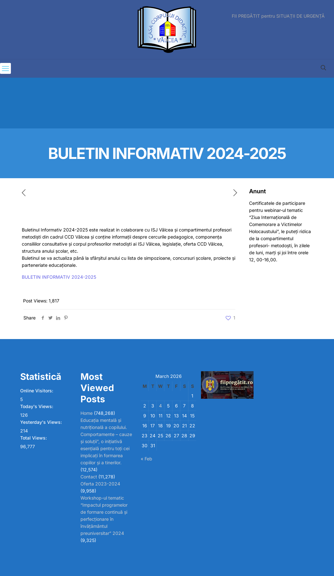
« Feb (146, 458)
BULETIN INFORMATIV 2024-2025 (59, 277)
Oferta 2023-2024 (100, 483)
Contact (88, 476)
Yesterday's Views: (41, 422)
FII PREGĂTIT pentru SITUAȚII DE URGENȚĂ (278, 16)
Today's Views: (37, 406)
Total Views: (34, 438)
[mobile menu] (5, 68)
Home (86, 413)
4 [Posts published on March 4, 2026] (160, 405)
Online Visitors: (37, 390)
